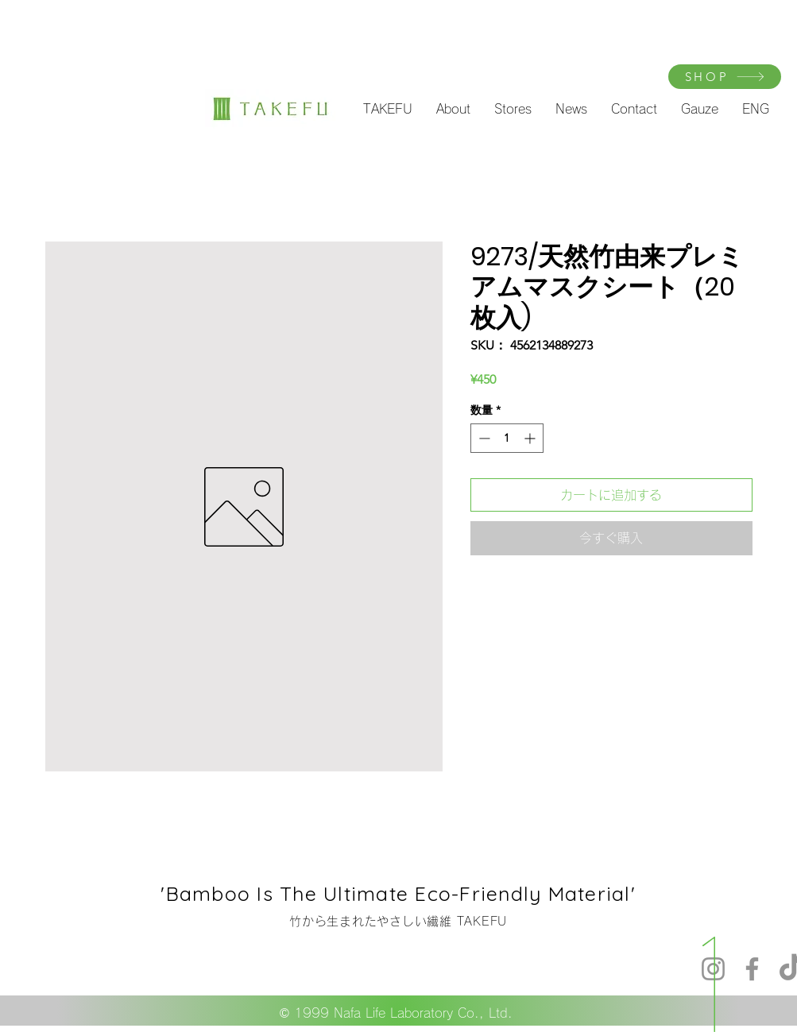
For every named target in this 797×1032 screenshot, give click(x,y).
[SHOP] (724, 76)
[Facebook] (752, 968)
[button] (387, 109)
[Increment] (531, 438)
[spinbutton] (507, 438)
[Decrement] (483, 438)
